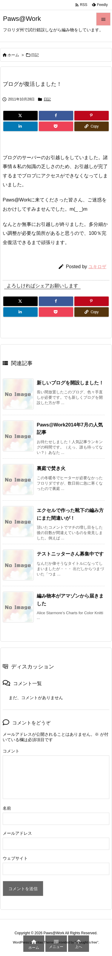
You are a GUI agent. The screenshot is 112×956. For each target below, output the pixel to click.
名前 (7, 808)
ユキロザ (97, 266)
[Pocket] (56, 126)
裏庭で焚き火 (51, 468)
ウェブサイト (15, 858)
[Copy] (91, 126)
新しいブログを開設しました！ (70, 382)
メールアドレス (17, 833)
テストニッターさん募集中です (70, 553)
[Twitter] (20, 115)
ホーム (13, 55)
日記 (35, 55)
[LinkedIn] (20, 126)
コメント (11, 751)
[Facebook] (56, 115)
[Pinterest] (91, 115)
